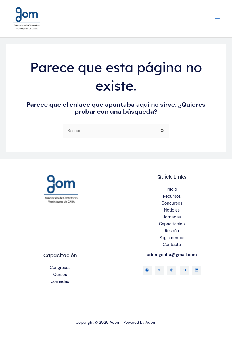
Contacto (172, 244)
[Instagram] (171, 270)
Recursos (172, 196)
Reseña (172, 231)
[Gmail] (184, 270)
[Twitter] (159, 270)
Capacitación (172, 224)
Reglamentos (171, 238)
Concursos (171, 203)
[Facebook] (147, 270)
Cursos (60, 274)
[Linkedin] (196, 270)
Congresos (60, 267)
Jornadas (172, 217)
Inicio (172, 189)
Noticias (172, 210)
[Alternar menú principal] (217, 18)
